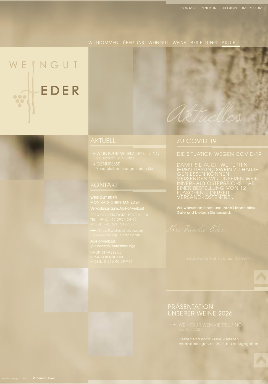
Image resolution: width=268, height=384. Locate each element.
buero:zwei (45, 378)
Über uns (133, 43)
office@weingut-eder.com (120, 230)
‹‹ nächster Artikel (200, 258)
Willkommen (103, 43)
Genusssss (108, 164)
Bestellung (204, 43)
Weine (179, 43)
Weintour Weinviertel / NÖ (128, 153)
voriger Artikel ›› (235, 258)
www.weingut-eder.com (118, 234)
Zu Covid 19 (197, 140)
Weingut (158, 43)
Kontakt (189, 7)
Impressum (252, 7)
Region (230, 7)
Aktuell (231, 43)
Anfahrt (210, 7)
